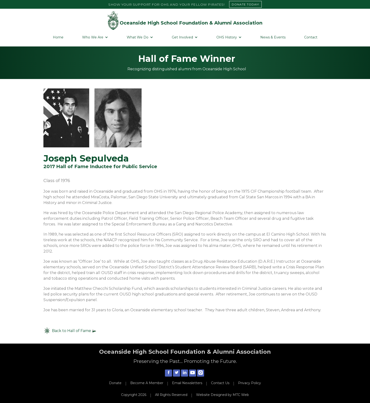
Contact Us (220, 383)
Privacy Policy (249, 383)
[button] (95, 37)
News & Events (273, 37)
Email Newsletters (187, 383)
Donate (115, 383)
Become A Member (146, 383)
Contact (310, 37)
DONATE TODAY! (245, 4)
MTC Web (241, 395)
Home (58, 37)
